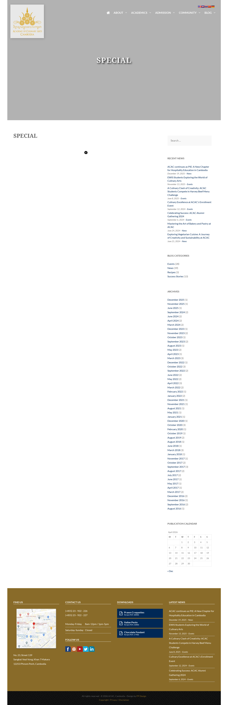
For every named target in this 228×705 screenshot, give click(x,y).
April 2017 (173, 487)
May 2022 (172, 379)
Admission (166, 12)
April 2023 (173, 353)
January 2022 (174, 395)
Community (191, 12)
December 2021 (175, 399)
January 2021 (174, 416)
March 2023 (173, 358)
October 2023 (174, 337)
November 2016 (176, 500)
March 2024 (173, 324)
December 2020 (175, 420)
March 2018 (173, 450)
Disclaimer (124, 700)
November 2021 (176, 404)
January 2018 (174, 454)
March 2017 (173, 491)
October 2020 (174, 424)
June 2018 (172, 445)
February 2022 (175, 391)
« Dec (170, 571)
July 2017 (172, 475)
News (189, 173)
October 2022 (174, 366)
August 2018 (174, 441)
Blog (211, 12)
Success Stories (175, 276)
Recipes (171, 272)
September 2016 (176, 504)
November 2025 (176, 303)
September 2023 (176, 341)
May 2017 (172, 483)
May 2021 (172, 412)
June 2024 (172, 316)
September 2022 (176, 370)
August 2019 (174, 437)
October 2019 (174, 433)
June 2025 (172, 307)
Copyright (104, 700)
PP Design (141, 696)
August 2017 (174, 470)
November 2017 (176, 458)
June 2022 (172, 374)
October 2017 (174, 462)
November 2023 (176, 333)
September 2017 (176, 466)
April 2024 (173, 320)
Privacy (113, 700)
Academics (142, 12)
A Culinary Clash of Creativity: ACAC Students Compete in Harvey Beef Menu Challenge (188, 191)
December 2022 (175, 362)
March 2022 (173, 387)
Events (190, 184)
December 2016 (175, 496)
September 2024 (176, 312)
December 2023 (175, 328)
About (121, 12)
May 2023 (172, 349)
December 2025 (175, 299)
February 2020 (175, 429)
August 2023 (174, 345)
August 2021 (174, 408)
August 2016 (174, 508)
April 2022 (173, 383)
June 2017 (172, 479)
